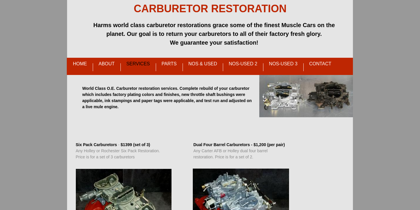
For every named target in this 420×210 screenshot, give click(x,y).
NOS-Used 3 (283, 63)
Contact (320, 63)
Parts (169, 63)
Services (138, 63)
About (107, 63)
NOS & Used (202, 63)
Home (80, 63)
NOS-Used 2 (243, 63)
